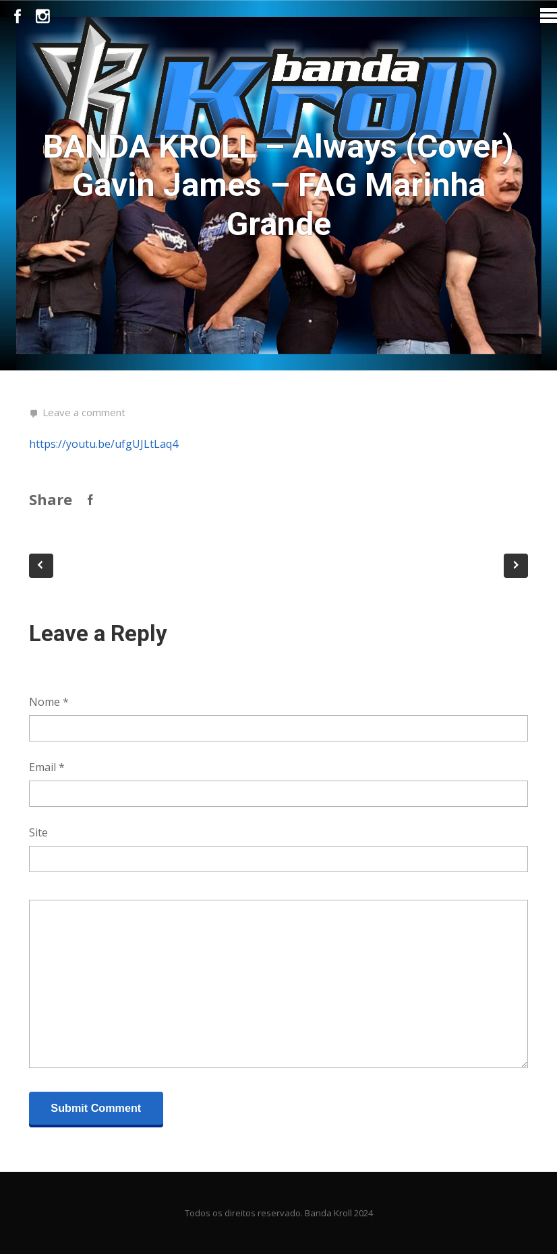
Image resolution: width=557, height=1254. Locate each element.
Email (47, 767)
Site (38, 832)
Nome (49, 701)
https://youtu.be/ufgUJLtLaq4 (103, 443)
